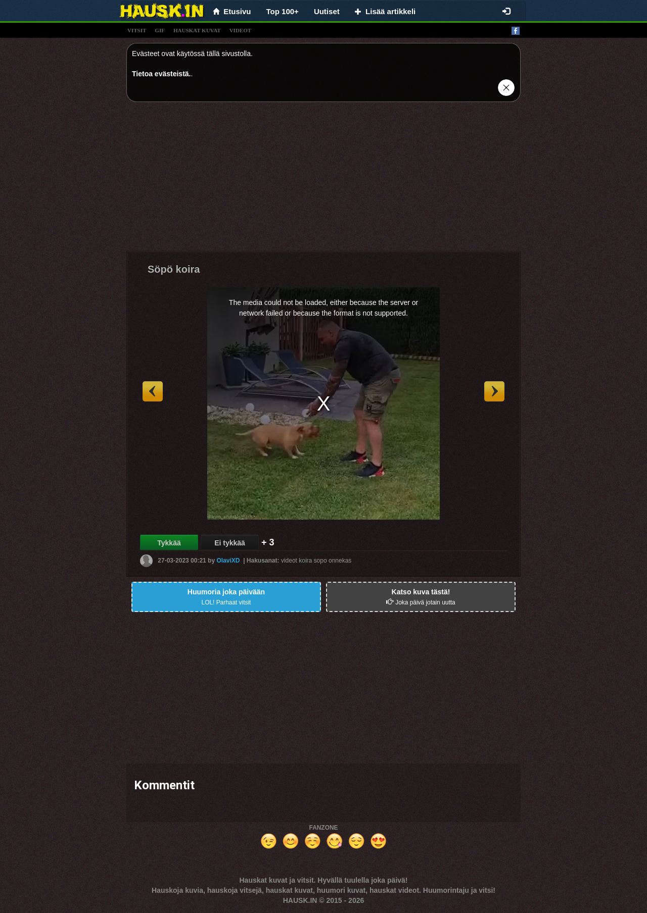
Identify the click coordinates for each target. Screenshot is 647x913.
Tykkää (168, 543)
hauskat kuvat (197, 30)
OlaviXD (228, 560)
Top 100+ (282, 11)
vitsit (136, 30)
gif (160, 30)
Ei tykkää (229, 543)
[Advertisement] (323, 180)
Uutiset (327, 11)
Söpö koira (174, 269)
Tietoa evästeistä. (161, 74)
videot (240, 30)
